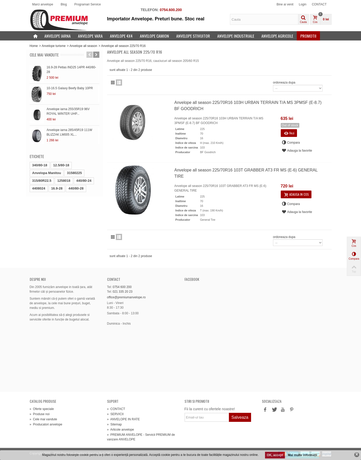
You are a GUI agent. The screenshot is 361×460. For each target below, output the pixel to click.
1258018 (63, 181)
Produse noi (40, 414)
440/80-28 (76, 188)
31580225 (74, 173)
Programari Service (87, 4)
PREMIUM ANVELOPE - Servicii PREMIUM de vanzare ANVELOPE (141, 437)
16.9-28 (56, 188)
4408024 (38, 188)
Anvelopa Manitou (46, 173)
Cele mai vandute (44, 54)
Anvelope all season (83, 46)
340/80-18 (39, 165)
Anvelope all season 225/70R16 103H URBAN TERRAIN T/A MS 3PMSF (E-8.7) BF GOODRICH (248, 105)
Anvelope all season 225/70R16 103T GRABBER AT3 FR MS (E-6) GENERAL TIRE (246, 173)
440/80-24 (84, 181)
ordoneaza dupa (284, 82)
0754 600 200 (122, 287)
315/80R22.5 (41, 181)
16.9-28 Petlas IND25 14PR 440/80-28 (71, 69)
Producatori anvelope (46, 424)
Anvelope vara (90, 36)
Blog (64, 4)
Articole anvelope (120, 429)
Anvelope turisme (54, 46)
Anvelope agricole (277, 36)
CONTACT (319, 4)
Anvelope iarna (57, 36)
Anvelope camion (154, 36)
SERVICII (115, 414)
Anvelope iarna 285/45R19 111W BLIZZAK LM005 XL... (69, 132)
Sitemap (114, 424)
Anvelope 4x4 (121, 36)
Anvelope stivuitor (193, 36)
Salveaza (239, 417)
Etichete (37, 156)
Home (34, 46)
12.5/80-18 (61, 165)
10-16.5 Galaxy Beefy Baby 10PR (70, 88)
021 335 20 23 (123, 291)
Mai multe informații (302, 455)
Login (302, 4)
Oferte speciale (42, 409)
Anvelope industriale (235, 36)
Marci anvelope (42, 4)
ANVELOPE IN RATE (123, 419)
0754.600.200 (171, 10)
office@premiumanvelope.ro (126, 297)
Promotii (308, 36)
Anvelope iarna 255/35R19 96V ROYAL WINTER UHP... (68, 111)
